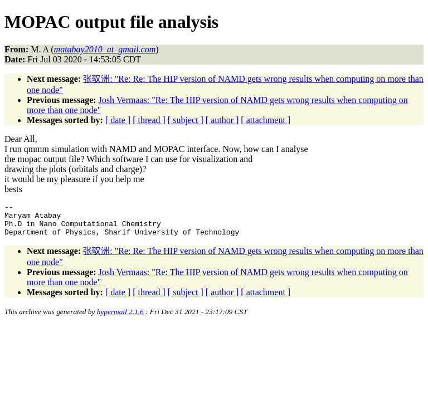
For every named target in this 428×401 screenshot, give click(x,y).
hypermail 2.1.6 (120, 318)
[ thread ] (149, 120)
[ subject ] (185, 120)
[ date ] (117, 120)
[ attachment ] (265, 120)
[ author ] (222, 120)
